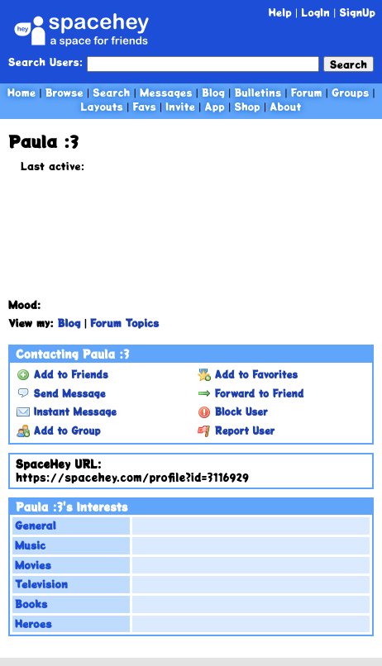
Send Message (61, 393)
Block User (233, 411)
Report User (236, 430)
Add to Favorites (248, 374)
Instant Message (67, 411)
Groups (350, 92)
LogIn (315, 12)
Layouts (101, 106)
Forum (306, 92)
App (215, 106)
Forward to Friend (250, 393)
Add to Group (58, 430)
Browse (64, 92)
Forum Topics (124, 323)
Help (280, 12)
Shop (247, 106)
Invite (180, 106)
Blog (213, 92)
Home (21, 92)
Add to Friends (62, 374)
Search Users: (45, 62)
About (285, 106)
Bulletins (257, 92)
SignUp (357, 12)
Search (348, 64)
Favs (143, 106)
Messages (166, 92)
